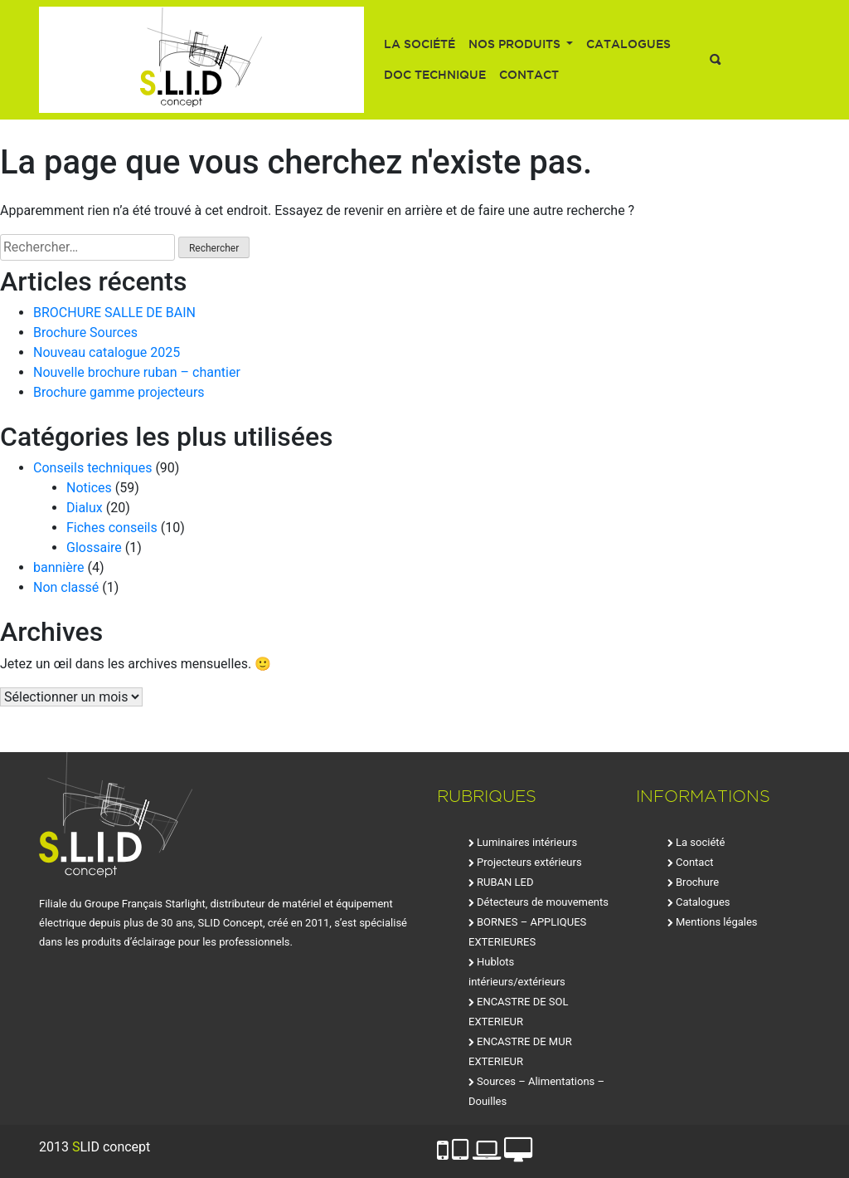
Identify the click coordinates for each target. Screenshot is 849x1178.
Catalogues (628, 44)
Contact (529, 74)
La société (419, 44)
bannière (59, 567)
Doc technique (435, 74)
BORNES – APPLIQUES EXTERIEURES (527, 932)
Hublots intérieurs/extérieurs (516, 972)
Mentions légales (717, 922)
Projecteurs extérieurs (529, 862)
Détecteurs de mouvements (543, 902)
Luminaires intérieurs (527, 842)
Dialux (84, 508)
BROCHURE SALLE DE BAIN (114, 312)
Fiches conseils (112, 527)
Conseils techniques (92, 468)
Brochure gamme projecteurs (119, 392)
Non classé (66, 587)
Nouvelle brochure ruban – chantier (136, 372)
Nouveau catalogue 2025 (106, 352)
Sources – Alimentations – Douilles (536, 1091)
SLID (201, 60)
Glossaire (94, 547)
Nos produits (516, 44)
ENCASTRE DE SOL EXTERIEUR (518, 1011)
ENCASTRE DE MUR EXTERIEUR (520, 1051)
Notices (89, 488)
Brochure (697, 882)
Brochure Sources (85, 332)
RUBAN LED (505, 882)
